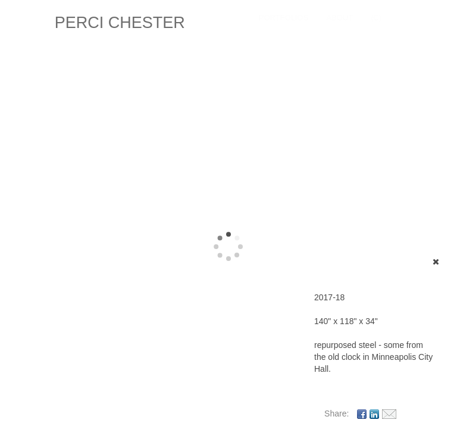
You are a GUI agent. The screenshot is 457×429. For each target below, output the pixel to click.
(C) (376, 17)
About (339, 17)
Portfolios (284, 17)
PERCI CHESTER (120, 23)
